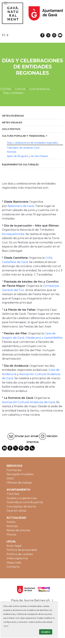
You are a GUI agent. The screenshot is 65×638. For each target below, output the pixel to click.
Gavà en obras (16, 510)
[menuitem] (32, 116)
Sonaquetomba (13, 234)
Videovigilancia (17, 558)
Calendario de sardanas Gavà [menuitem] (23, 147)
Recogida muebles (20, 474)
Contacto (13, 566)
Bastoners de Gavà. (21, 206)
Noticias (12, 526)
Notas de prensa (18, 530)
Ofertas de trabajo (19, 482)
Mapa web (14, 562)
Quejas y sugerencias (22, 498)
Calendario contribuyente (25, 502)
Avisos (11, 521)
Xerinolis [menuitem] (11, 151)
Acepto (45, 631)
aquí (5, 626)
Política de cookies (20, 554)
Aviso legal (14, 545)
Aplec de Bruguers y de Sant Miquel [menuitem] (27, 156)
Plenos (11, 534)
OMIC (10, 478)
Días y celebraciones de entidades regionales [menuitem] (32, 142)
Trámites (13, 493)
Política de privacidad (22, 549)
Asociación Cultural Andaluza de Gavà (28, 402)
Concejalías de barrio (21, 506)
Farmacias (14, 470)
